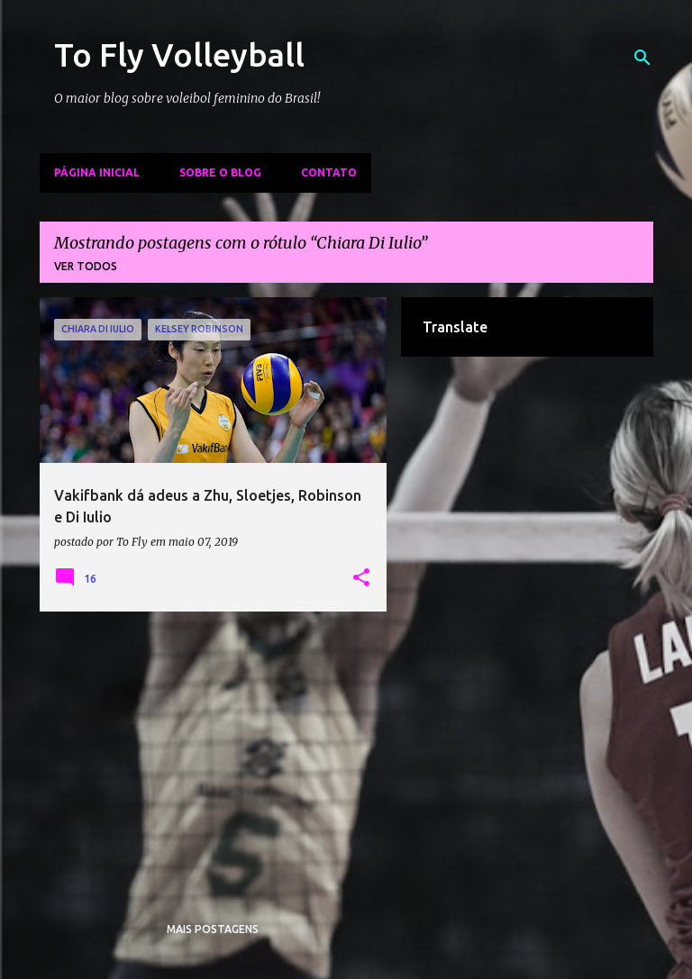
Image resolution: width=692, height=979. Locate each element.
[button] (361, 578)
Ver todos (85, 266)
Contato (329, 172)
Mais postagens (213, 929)
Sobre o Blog (220, 172)
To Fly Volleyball (179, 54)
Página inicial (97, 172)
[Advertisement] (213, 751)
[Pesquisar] (642, 57)
